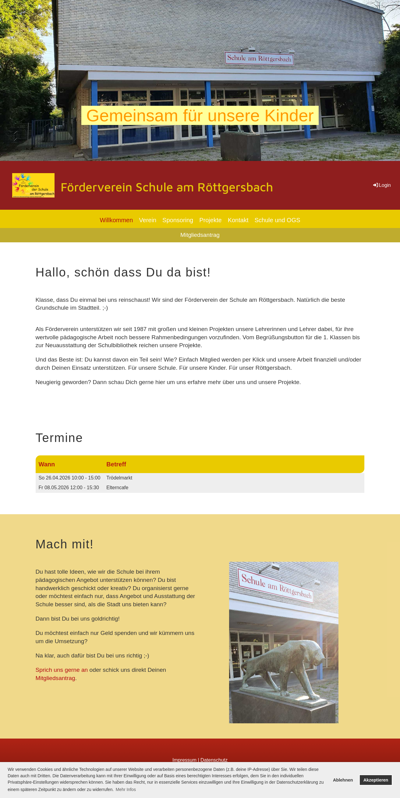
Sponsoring (177, 220)
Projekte (210, 220)
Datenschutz (214, 760)
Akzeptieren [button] (375, 780)
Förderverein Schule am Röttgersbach (167, 187)
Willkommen (116, 220)
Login (381, 185)
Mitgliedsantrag (200, 235)
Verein (147, 220)
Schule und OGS (277, 220)
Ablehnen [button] (343, 780)
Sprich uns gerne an (62, 670)
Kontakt (238, 220)
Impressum (184, 760)
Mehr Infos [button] (126, 789)
